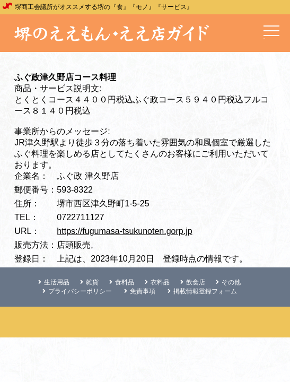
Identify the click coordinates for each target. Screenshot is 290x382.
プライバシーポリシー (77, 291)
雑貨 (89, 282)
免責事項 (139, 291)
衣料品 (157, 282)
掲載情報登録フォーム (202, 291)
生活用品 (53, 282)
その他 (228, 282)
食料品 (121, 282)
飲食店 (192, 282)
